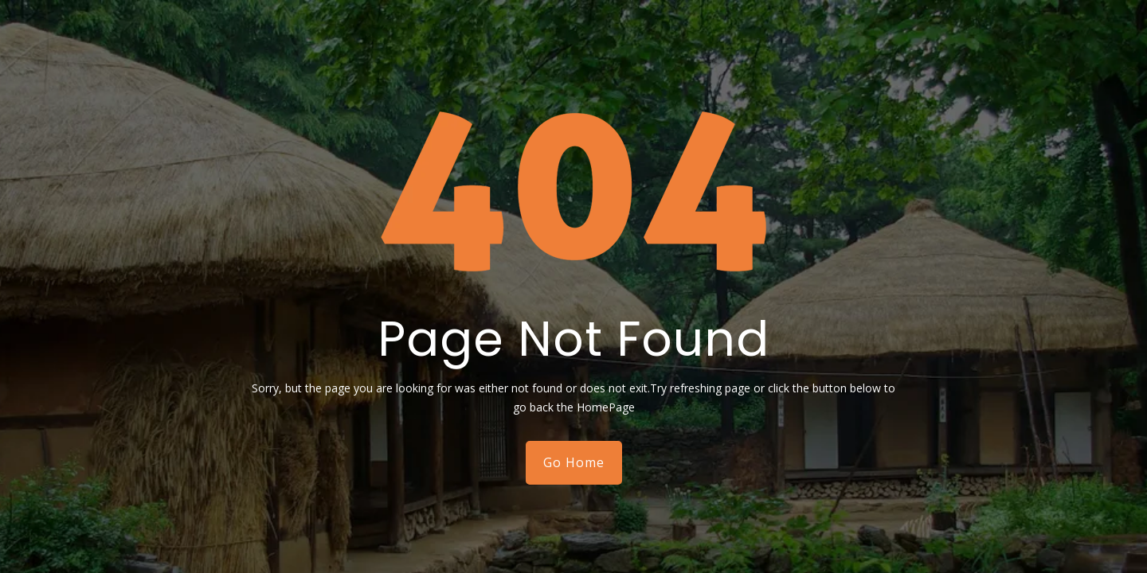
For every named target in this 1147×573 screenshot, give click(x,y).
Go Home (574, 462)
